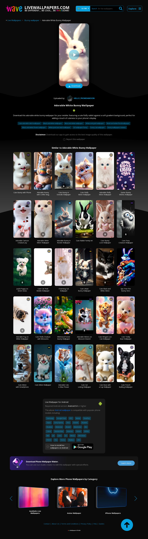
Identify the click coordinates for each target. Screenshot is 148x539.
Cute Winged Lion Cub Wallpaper (105, 338)
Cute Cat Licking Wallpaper (84, 386)
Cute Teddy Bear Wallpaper (125, 338)
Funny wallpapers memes (117, 127)
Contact (47, 524)
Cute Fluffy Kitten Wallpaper (84, 193)
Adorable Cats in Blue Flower (63, 386)
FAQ (95, 524)
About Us (55, 524)
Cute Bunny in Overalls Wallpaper (64, 193)
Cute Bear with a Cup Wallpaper (105, 386)
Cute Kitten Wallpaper (43, 385)
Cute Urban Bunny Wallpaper (84, 290)
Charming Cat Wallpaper (64, 290)
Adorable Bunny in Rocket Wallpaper (64, 241)
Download (74, 86)
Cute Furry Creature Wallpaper (126, 241)
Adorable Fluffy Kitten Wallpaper (105, 193)
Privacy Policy (86, 524)
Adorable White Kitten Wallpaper (43, 241)
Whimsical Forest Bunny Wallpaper (63, 338)
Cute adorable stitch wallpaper (30, 123)
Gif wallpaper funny (80, 127)
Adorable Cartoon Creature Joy (22, 241)
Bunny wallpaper (32, 20)
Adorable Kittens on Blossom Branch (84, 338)
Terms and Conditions (70, 524)
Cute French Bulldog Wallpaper (126, 386)
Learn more (126, 463)
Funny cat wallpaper (97, 127)
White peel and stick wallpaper (60, 127)
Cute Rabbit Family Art (84, 240)
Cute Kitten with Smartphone (22, 386)
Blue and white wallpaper (74, 123)
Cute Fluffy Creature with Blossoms (42, 338)
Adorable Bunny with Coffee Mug (43, 193)
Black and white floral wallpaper (118, 123)
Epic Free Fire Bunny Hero (126, 290)
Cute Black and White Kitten (105, 290)
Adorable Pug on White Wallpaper (22, 338)
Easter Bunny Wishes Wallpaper (125, 193)
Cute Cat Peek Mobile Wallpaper (43, 290)
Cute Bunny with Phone (22, 192)
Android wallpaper (63, 410)
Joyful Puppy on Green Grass (22, 290)
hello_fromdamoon (80, 98)
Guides (101, 524)
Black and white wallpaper (52, 123)
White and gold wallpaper (95, 123)
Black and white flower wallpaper (34, 127)
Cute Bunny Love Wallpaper (105, 241)
